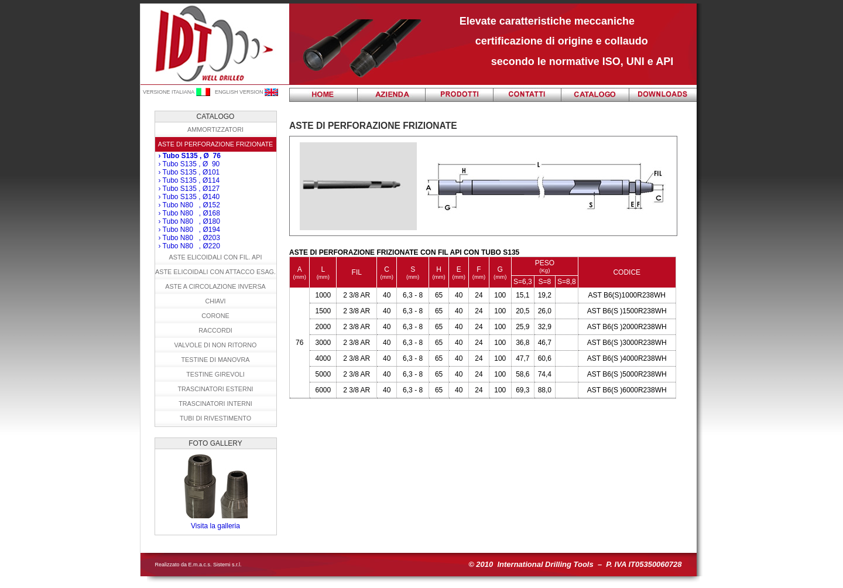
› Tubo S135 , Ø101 (189, 172)
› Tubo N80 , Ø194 (189, 229)
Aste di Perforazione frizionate (215, 144)
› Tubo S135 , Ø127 (189, 188)
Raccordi (215, 330)
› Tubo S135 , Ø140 (189, 197)
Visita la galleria (215, 526)
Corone (215, 315)
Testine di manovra (215, 359)
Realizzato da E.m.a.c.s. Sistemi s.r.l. (198, 565)
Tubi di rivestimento (215, 418)
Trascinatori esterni (215, 388)
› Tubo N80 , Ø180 (189, 221)
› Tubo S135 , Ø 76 (190, 156)
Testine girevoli (215, 374)
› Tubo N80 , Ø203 (189, 238)
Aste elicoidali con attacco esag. (215, 271)
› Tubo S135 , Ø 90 (189, 164)
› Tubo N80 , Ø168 (189, 213)
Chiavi (215, 301)
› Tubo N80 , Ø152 (189, 205)
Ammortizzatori (215, 129)
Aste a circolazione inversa (215, 286)
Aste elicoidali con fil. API (215, 257)
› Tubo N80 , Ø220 (189, 246)
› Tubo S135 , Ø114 (189, 180)
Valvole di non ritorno (215, 344)
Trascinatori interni (215, 403)
